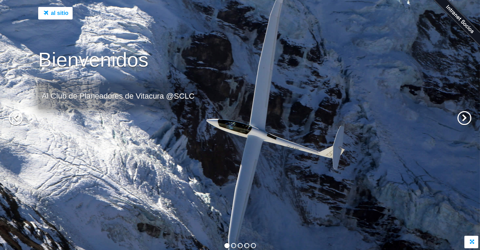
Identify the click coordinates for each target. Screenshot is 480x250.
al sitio (55, 13)
